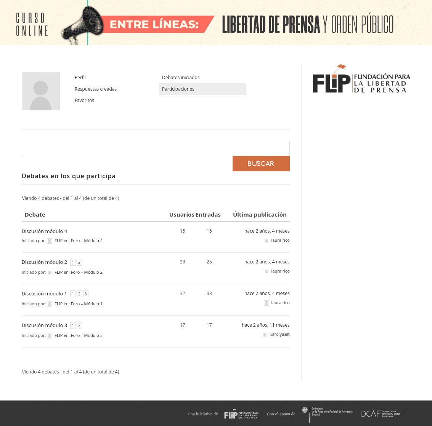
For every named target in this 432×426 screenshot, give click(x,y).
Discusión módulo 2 (44, 261)
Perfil (80, 77)
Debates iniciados (180, 77)
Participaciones (178, 89)
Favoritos (84, 100)
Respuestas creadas (96, 89)
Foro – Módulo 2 (87, 272)
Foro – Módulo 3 (87, 335)
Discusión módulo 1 (44, 293)
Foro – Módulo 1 (87, 303)
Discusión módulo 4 (44, 231)
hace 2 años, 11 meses (266, 325)
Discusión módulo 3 (44, 325)
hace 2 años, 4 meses (267, 231)
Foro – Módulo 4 (87, 240)
